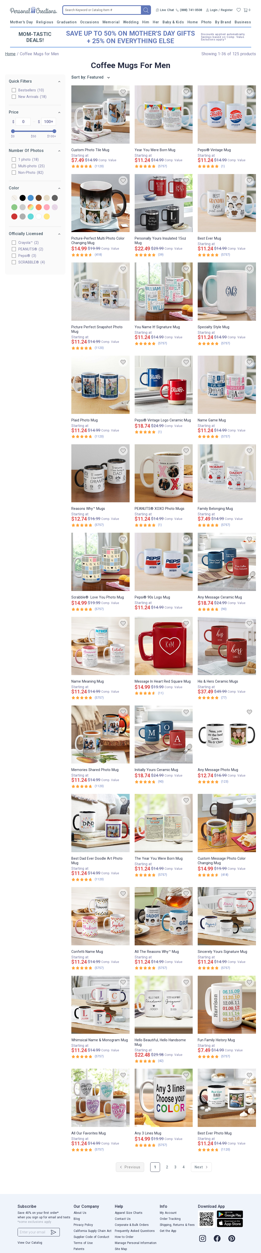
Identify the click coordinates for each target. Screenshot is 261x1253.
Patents (79, 1249)
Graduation (67, 22)
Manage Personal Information (135, 1243)
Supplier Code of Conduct (91, 1237)
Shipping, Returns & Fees (177, 1225)
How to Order (124, 1237)
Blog (77, 1219)
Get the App (168, 1231)
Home (192, 22)
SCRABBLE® (32, 262)
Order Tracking (170, 1219)
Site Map (121, 1249)
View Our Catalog (30, 1242)
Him (145, 22)
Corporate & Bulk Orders (132, 1225)
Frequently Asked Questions (135, 1231)
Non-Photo (31, 173)
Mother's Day (21, 22)
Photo (206, 22)
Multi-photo (32, 166)
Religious (44, 22)
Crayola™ (29, 243)
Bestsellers (31, 90)
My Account (168, 1213)
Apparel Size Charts (128, 1213)
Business (243, 22)
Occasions (89, 22)
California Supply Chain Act (93, 1231)
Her (156, 22)
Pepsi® (27, 256)
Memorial (111, 22)
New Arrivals (33, 97)
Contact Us (123, 1219)
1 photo (29, 159)
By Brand (223, 22)
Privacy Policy (83, 1225)
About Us (80, 1213)
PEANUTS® (31, 249)
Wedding (131, 22)
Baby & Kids (173, 22)
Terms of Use (83, 1243)
